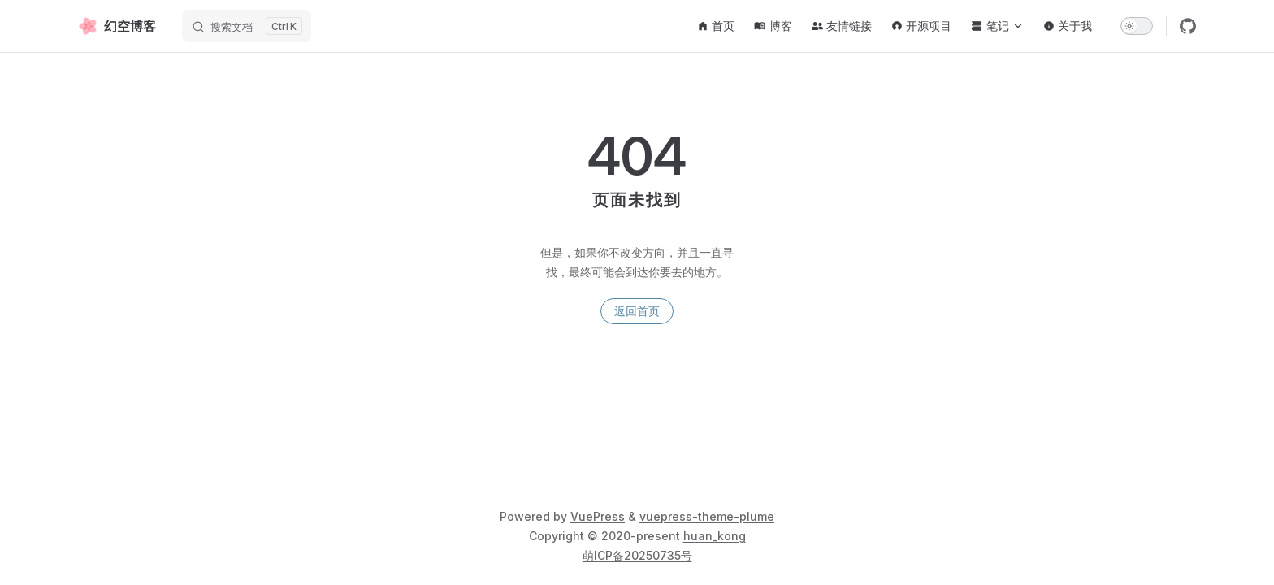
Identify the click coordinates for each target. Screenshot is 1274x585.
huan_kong (714, 536)
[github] (1187, 26)
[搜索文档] (246, 26)
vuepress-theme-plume (706, 516)
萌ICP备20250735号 (637, 555)
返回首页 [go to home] (637, 311)
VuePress (597, 516)
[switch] (1136, 26)
